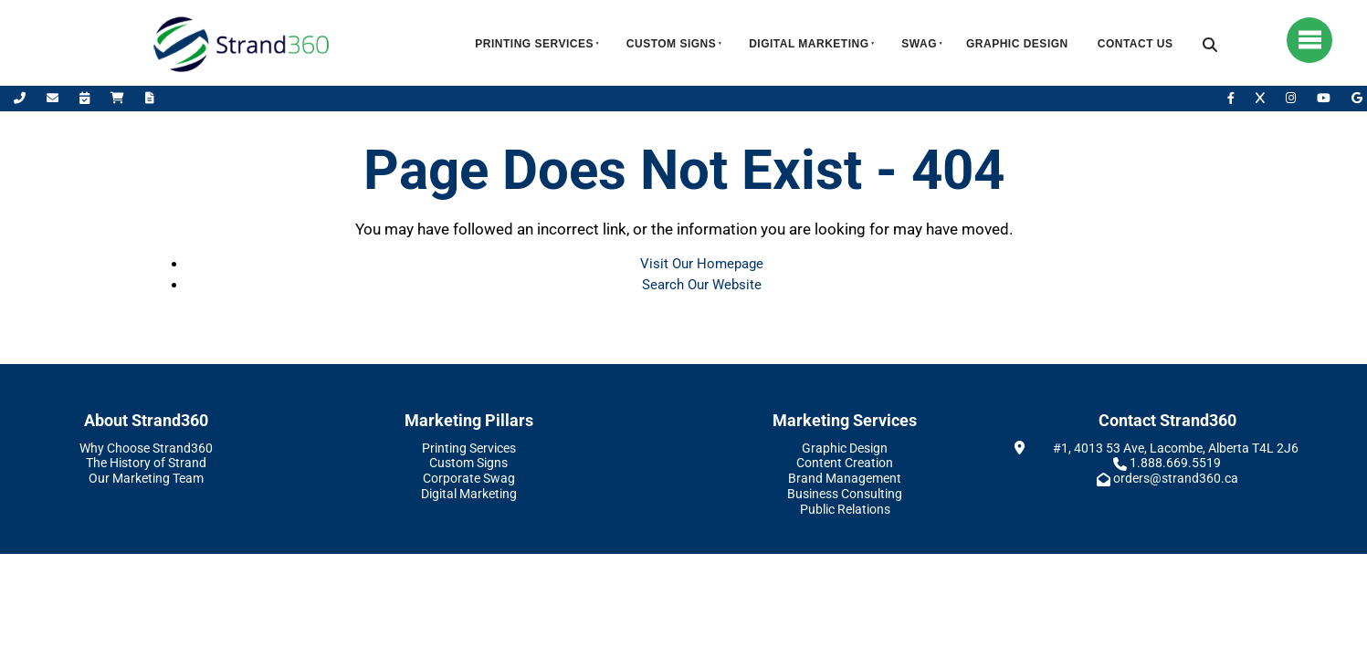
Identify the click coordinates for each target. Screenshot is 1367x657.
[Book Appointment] (85, 98)
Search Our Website (702, 284)
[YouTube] (1325, 98)
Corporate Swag (469, 478)
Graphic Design (1017, 43)
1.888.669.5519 (1175, 462)
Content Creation (844, 462)
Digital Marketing (808, 43)
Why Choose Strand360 (146, 448)
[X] (1261, 98)
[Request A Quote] (149, 98)
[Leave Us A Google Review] (1356, 98)
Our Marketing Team (146, 478)
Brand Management (844, 478)
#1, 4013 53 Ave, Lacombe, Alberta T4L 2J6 (1176, 448)
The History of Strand (146, 462)
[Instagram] (1292, 98)
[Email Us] (54, 98)
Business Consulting (844, 493)
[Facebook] (1232, 98)
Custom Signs (671, 43)
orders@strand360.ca (1175, 478)
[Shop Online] (118, 98)
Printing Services (534, 43)
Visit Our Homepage (701, 264)
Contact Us (1135, 43)
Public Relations (845, 509)
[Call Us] (21, 98)
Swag (919, 43)
